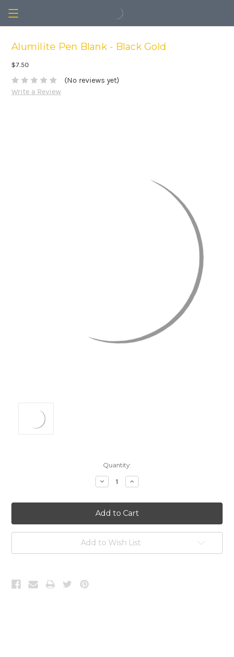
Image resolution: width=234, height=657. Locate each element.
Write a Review (36, 91)
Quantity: (117, 465)
